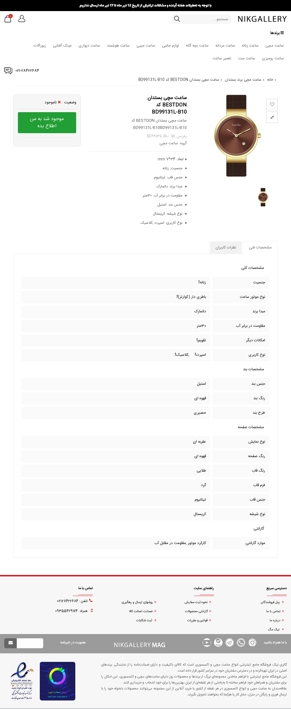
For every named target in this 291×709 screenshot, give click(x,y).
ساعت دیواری (89, 46)
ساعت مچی (274, 46)
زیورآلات (40, 46)
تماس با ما (273, 611)
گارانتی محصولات (196, 611)
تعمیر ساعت (222, 58)
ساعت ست (246, 58)
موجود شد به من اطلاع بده (47, 122)
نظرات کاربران (225, 247)
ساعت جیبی (145, 46)
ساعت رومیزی (273, 58)
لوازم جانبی (170, 46)
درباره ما (275, 620)
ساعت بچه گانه (197, 46)
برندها (277, 33)
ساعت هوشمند (118, 46)
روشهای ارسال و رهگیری (137, 602)
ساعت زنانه (250, 46)
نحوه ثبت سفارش (196, 602)
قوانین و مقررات (197, 620)
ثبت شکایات (144, 620)
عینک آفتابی (62, 46)
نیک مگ (274, 629)
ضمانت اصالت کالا (141, 611)
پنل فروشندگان (270, 602)
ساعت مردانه (225, 46)
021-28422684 (27, 71)
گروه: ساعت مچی (173, 143)
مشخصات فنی (260, 247)
